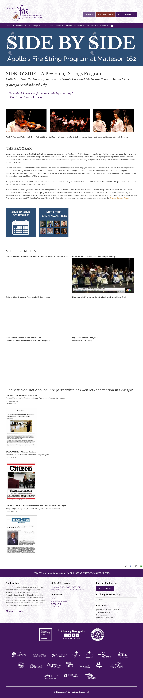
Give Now (89, 14)
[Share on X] (136, 566)
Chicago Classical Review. (120, 198)
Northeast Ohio (23, 25)
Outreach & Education (75, 25)
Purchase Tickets (105, 14)
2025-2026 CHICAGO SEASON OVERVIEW (67, 590)
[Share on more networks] (125, 566)
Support (105, 25)
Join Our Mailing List (126, 14)
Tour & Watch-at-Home (53, 25)
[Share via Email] (141, 566)
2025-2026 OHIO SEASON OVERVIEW (66, 587)
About (11, 25)
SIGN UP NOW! (105, 588)
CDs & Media (92, 25)
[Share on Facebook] (131, 566)
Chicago (37, 25)
